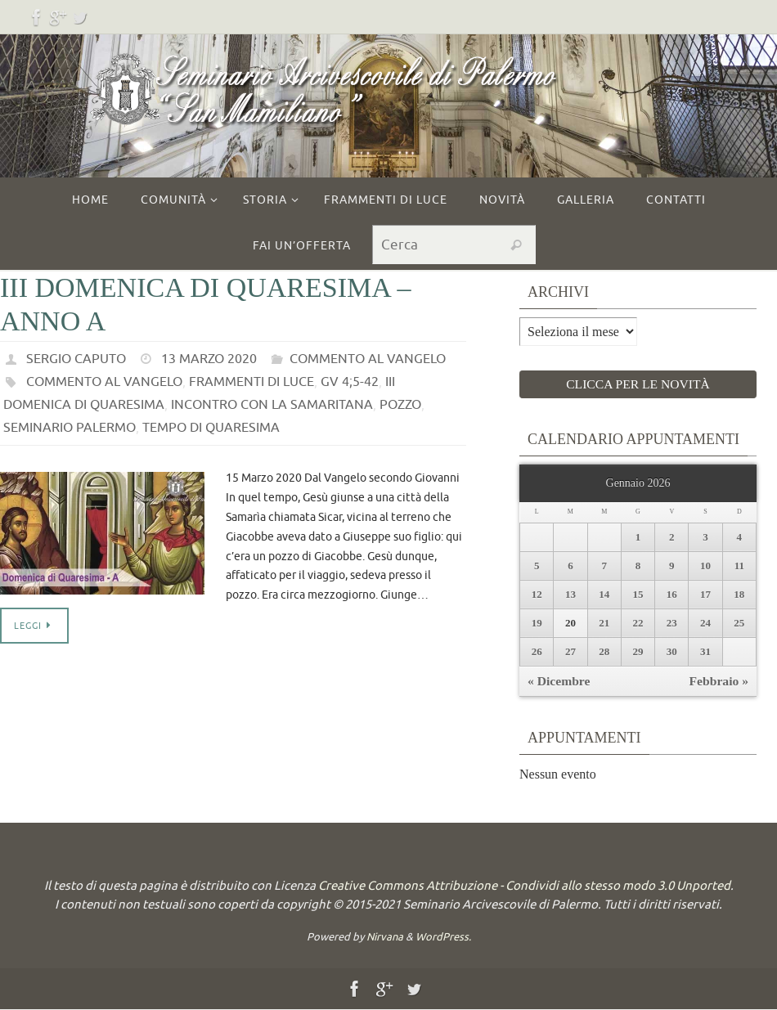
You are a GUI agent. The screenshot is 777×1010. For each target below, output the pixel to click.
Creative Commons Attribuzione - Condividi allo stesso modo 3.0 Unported (524, 887)
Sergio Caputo (76, 359)
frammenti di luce (250, 382)
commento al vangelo (368, 359)
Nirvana (384, 938)
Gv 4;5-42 (349, 382)
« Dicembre (559, 682)
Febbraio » (718, 682)
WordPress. (443, 938)
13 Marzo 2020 (209, 359)
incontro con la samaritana (272, 405)
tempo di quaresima (210, 428)
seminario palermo (69, 428)
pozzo (400, 405)
